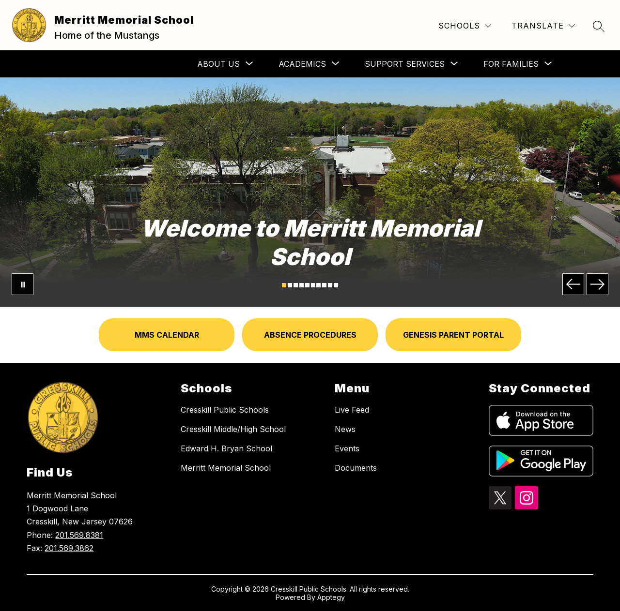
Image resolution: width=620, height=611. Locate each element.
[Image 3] (296, 285)
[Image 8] (324, 285)
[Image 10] (336, 285)
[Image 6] (313, 285)
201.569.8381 (79, 535)
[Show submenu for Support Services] (405, 64)
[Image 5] (307, 285)
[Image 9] (330, 285)
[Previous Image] (573, 284)
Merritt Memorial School (226, 468)
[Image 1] (284, 285)
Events (347, 448)
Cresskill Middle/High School (233, 429)
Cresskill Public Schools (225, 410)
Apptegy (331, 597)
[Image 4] (301, 285)
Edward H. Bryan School (226, 448)
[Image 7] (318, 285)
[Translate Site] (543, 26)
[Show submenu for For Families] (511, 64)
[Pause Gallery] (22, 284)
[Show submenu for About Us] (218, 64)
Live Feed (352, 410)
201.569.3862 (69, 548)
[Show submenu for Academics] (302, 64)
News (345, 429)
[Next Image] (597, 284)
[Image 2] (290, 285)
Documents (356, 468)
